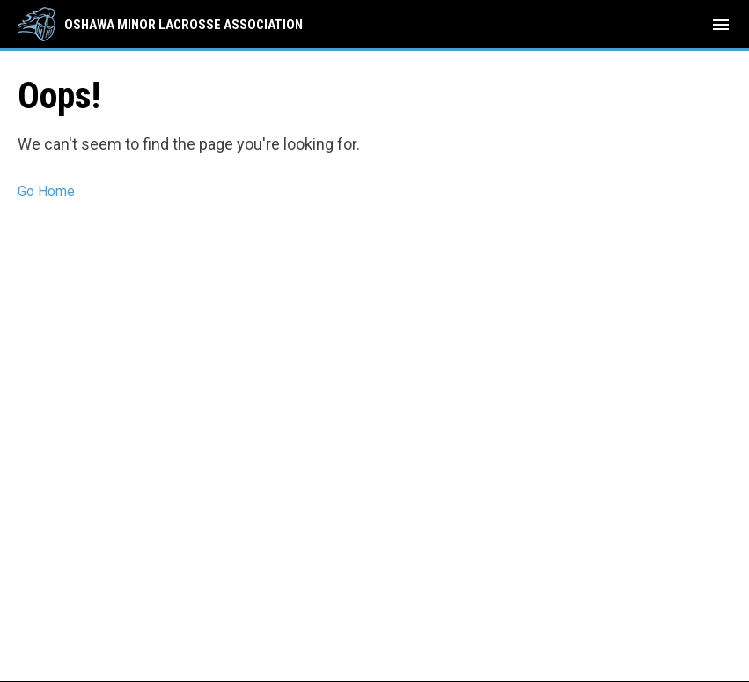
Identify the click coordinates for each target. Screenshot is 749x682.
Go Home (46, 191)
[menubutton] (720, 24)
